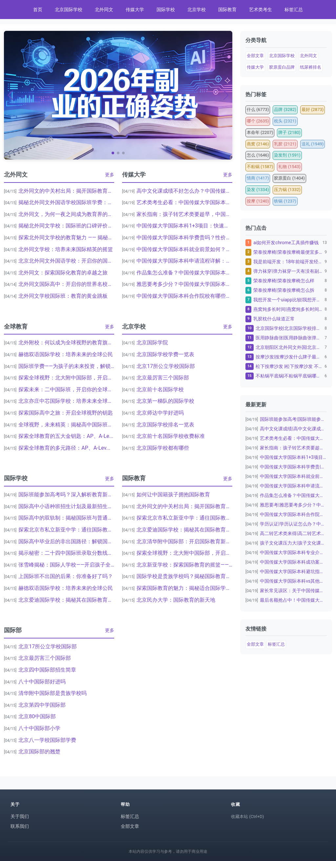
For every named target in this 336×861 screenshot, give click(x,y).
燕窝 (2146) (258, 143)
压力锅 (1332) (287, 189)
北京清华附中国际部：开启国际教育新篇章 (184, 541)
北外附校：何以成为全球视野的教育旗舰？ (66, 342)
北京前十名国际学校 (160, 389)
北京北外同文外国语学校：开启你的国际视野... (66, 261)
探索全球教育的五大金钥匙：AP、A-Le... (65, 436)
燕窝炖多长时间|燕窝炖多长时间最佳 (288, 309)
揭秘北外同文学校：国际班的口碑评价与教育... (66, 226)
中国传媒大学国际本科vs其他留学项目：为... (293, 581)
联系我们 (19, 826)
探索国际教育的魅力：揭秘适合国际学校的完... (184, 588)
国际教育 (227, 9)
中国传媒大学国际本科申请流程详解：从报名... (184, 261)
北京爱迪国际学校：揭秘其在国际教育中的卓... (66, 600)
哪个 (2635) (258, 120)
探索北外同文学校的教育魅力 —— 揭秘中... (66, 237)
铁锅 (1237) (285, 201)
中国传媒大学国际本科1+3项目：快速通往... (184, 226)
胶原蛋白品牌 (282, 67)
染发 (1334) (258, 189)
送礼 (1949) (313, 143)
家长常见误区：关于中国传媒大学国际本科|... (293, 590)
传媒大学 (135, 9)
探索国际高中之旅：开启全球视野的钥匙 (65, 413)
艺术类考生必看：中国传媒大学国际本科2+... (184, 202)
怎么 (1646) (258, 155)
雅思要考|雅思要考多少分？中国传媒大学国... (293, 504)
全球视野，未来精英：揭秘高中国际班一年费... (66, 424)
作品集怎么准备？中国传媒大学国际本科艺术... (184, 272)
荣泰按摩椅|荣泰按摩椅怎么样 (283, 280)
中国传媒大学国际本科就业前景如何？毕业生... (184, 249)
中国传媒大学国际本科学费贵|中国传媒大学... (293, 466)
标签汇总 (293, 9)
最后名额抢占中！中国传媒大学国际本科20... (293, 600)
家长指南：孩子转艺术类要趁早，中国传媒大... (184, 214)
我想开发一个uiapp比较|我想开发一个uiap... (288, 299)
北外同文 (104, 9)
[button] (113, 153)
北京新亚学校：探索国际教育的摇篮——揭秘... (184, 565)
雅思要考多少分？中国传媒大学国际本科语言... (184, 284)
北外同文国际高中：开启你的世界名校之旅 (66, 284)
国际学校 (166, 9)
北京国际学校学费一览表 (165, 354)
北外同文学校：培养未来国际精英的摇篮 (65, 249)
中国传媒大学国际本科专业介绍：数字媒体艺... (293, 552)
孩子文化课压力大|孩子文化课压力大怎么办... (293, 543)
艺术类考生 (260, 9)
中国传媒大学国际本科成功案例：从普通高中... (293, 562)
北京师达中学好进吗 (160, 413)
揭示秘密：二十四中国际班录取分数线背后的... (66, 553)
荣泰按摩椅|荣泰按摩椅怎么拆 (283, 290)
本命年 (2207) (260, 132)
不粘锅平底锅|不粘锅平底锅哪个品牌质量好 (289, 375)
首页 (37, 9)
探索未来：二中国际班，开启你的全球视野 (66, 389)
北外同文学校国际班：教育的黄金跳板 (63, 296)
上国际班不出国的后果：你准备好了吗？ (65, 576)
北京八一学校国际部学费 (47, 740)
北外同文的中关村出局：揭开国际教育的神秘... (66, 191)
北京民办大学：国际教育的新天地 (175, 600)
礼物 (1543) (289, 166)
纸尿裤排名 (310, 67)
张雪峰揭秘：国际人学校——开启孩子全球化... (66, 565)
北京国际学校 (68, 9)
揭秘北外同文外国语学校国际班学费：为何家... (66, 202)
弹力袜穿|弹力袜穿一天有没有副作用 (288, 271)
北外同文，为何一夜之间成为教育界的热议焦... (66, 214)
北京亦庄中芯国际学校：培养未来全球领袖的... (66, 401)
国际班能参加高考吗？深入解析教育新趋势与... (66, 494)
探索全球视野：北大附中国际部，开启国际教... (66, 378)
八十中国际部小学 (39, 728)
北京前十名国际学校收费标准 (170, 436)
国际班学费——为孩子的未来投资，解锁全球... (66, 366)
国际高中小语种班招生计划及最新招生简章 (66, 506)
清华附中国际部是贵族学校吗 (52, 693)
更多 (109, 174)
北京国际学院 (152, 342)
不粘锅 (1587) (260, 166)
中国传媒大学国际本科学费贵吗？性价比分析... (184, 237)
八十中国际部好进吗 (42, 681)
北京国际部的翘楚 (39, 751)
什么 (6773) (258, 109)
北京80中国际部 (37, 716)
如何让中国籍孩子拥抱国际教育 (173, 494)
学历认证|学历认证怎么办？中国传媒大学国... (293, 524)
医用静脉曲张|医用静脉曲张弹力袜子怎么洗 (289, 337)
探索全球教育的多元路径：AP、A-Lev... (64, 448)
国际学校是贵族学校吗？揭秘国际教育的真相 (184, 576)
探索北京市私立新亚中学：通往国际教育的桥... (66, 530)
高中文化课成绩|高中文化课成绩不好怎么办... (293, 428)
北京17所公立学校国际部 (165, 366)
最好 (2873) (313, 109)
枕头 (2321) (285, 120)
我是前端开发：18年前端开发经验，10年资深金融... (288, 261)
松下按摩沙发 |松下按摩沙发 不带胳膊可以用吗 (289, 366)
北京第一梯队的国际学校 (165, 401)
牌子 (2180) (289, 132)
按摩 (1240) (258, 201)
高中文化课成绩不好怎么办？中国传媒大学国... (184, 191)
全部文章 (255, 55)
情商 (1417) (258, 178)
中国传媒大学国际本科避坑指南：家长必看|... (293, 571)
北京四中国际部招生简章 (47, 670)
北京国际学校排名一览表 (165, 424)
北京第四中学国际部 (42, 705)
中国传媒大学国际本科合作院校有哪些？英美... (184, 296)
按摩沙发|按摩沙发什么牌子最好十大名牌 (289, 356)
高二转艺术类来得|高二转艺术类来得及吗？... (293, 533)
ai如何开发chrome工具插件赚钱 (285, 242)
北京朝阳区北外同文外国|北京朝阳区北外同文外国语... (289, 347)
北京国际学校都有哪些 (162, 448)
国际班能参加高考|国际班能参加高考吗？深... (293, 419)
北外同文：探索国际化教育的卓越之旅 (63, 272)
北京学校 (196, 9)
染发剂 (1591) (287, 155)
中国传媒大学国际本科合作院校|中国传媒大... (293, 514)
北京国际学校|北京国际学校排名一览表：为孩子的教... (289, 328)
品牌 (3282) (285, 109)
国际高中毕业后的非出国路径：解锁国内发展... (66, 541)
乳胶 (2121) (285, 143)
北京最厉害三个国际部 (162, 378)
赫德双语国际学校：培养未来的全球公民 (65, 354)
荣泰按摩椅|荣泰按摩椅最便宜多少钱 (288, 252)
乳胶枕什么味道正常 (274, 318)
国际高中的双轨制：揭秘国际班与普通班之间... (66, 518)
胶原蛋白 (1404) (289, 178)
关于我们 (19, 816)
